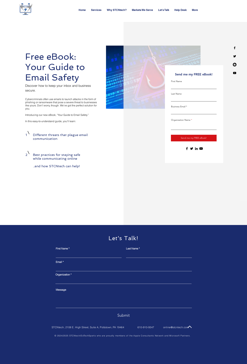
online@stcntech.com (176, 327)
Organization (62, 274)
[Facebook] (234, 48)
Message (61, 289)
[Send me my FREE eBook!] (194, 138)
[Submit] (123, 315)
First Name (176, 81)
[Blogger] (234, 64)
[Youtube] (234, 73)
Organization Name (180, 120)
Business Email (178, 106)
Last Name (176, 94)
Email (59, 262)
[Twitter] (234, 56)
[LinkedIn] (196, 149)
